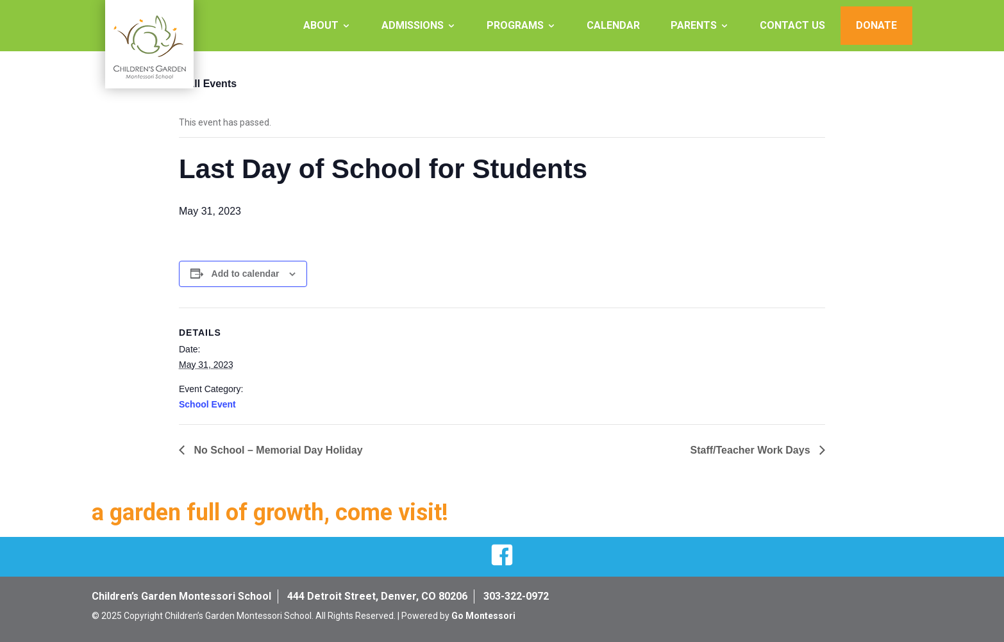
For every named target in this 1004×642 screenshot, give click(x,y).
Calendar (613, 25)
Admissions (412, 25)
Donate (876, 25)
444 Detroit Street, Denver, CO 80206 (377, 596)
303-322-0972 (516, 596)
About (321, 25)
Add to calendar (246, 273)
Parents (694, 25)
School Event (207, 404)
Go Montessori (483, 616)
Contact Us (792, 25)
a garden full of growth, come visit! (270, 512)
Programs (515, 25)
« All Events (208, 83)
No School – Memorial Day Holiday (277, 450)
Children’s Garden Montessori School (181, 596)
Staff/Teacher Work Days (751, 450)
